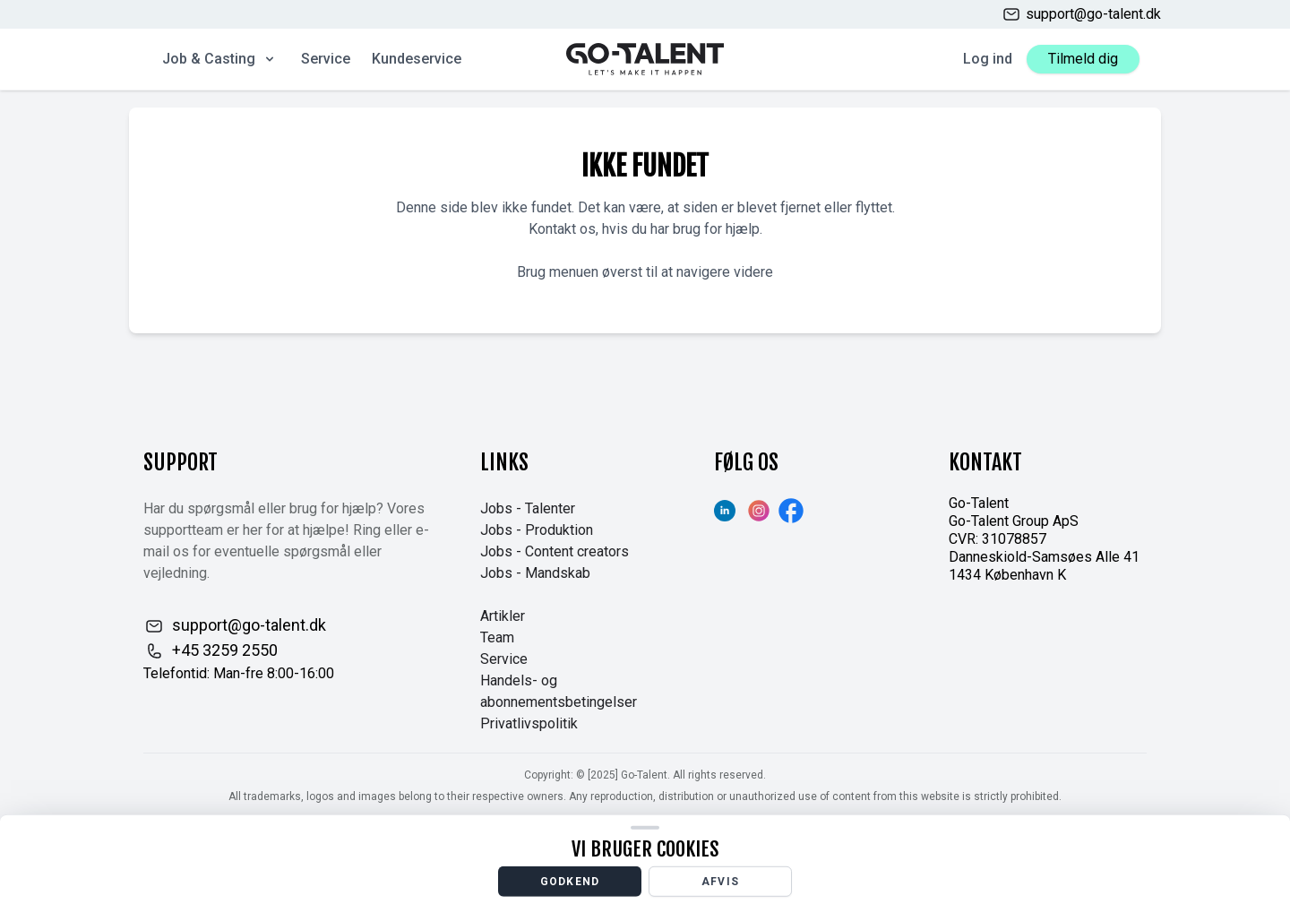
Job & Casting (219, 58)
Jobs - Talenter (527, 508)
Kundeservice (416, 58)
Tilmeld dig (1083, 58)
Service (325, 58)
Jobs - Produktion (536, 529)
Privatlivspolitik (529, 723)
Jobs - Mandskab (535, 572)
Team (497, 637)
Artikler (502, 615)
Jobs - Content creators (554, 551)
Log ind (987, 58)
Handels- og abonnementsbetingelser (558, 691)
